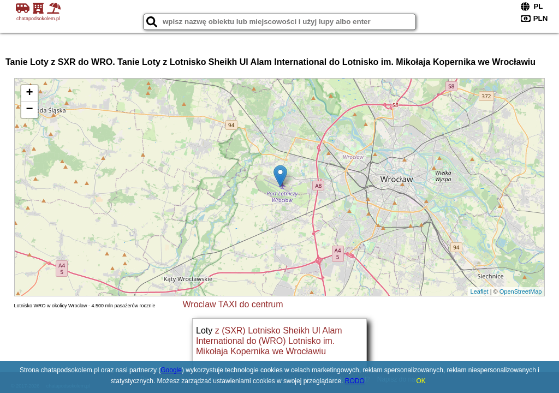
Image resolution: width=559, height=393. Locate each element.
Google (171, 370)
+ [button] (29, 93)
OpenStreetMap (520, 291)
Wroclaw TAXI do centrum (233, 304)
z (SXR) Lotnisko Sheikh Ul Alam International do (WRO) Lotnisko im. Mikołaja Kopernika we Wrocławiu (269, 341)
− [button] (29, 110)
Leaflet (480, 291)
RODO (355, 381)
